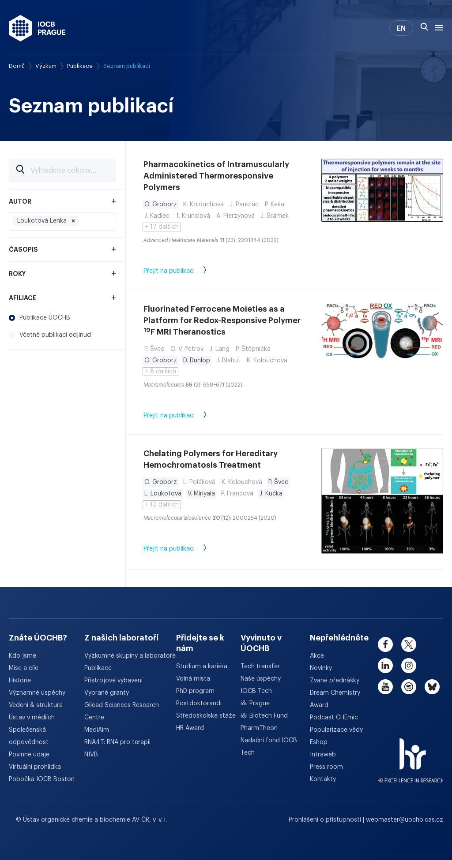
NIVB (91, 755)
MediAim (96, 730)
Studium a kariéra (201, 666)
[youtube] (385, 686)
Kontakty (323, 779)
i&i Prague (255, 703)
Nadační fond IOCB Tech (269, 746)
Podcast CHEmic (334, 718)
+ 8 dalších (160, 372)
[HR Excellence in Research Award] (411, 755)
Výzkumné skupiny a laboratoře (130, 656)
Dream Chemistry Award (335, 699)
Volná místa (193, 679)
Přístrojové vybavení (113, 681)
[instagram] (408, 665)
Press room (326, 767)
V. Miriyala (201, 494)
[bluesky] (432, 686)
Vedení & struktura (36, 705)
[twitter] (408, 644)
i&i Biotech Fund (264, 716)
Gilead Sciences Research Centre (121, 711)
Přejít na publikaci (183, 271)
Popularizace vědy (336, 730)
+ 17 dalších (162, 227)
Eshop (319, 742)
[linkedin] (385, 665)
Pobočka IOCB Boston (42, 779)
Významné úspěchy (37, 693)
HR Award (190, 728)
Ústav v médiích (32, 718)
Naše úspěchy (261, 679)
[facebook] (385, 644)
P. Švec (278, 482)
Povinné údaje (29, 755)
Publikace (80, 66)
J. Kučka (271, 494)
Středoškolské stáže (206, 716)
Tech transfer (260, 666)
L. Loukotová (162, 494)
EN (401, 28)
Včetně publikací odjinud (50, 335)
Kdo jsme (22, 656)
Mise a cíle (23, 668)
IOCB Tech (256, 691)
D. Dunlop (196, 360)
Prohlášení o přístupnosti (326, 820)
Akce (317, 656)
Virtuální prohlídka (35, 767)
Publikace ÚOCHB (39, 318)
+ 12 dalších (162, 505)
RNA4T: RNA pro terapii (117, 742)
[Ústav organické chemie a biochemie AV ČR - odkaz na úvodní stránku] (37, 28)
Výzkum (45, 66)
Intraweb (323, 755)
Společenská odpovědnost (29, 736)
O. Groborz (160, 204)
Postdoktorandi (199, 703)
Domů (17, 66)
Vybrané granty (106, 693)
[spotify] (408, 686)
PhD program (195, 691)
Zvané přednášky (334, 681)
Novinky (321, 668)
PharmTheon (259, 728)
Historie (20, 681)
